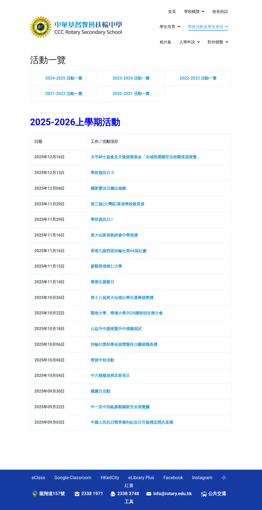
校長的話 (220, 11)
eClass (38, 477)
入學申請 (187, 42)
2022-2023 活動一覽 (198, 78)
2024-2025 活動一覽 (63, 78)
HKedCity (110, 477)
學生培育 (167, 26)
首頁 (172, 11)
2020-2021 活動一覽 (130, 93)
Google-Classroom (72, 477)
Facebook (173, 477)
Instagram (202, 477)
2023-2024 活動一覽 (130, 78)
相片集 (165, 42)
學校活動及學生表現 (205, 26)
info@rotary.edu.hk (177, 493)
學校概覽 (192, 11)
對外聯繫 (215, 42)
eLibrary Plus (141, 477)
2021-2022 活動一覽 (63, 93)
